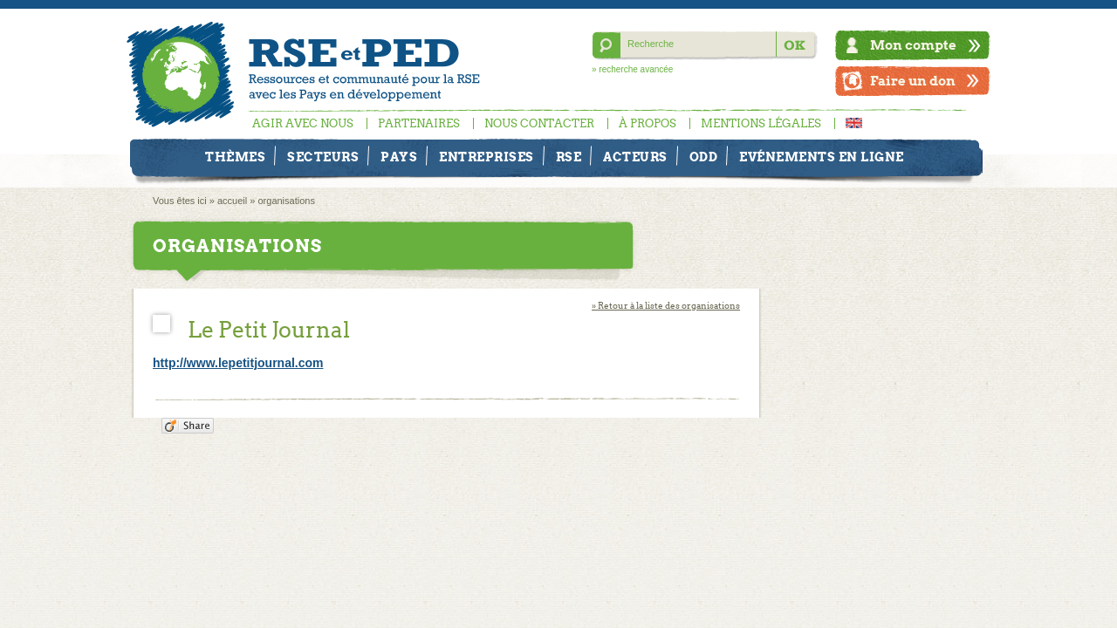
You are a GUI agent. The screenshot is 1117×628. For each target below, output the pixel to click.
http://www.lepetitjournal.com (238, 363)
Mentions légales (761, 123)
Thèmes (235, 157)
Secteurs (323, 157)
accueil (232, 200)
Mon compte (913, 45)
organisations (285, 200)
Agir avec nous (302, 123)
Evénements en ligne (821, 157)
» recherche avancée (632, 69)
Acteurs (635, 157)
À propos (647, 123)
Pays (398, 157)
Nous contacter (539, 123)
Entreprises (486, 157)
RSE (569, 157)
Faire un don (913, 80)
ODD (703, 157)
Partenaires (419, 123)
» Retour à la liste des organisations (666, 305)
